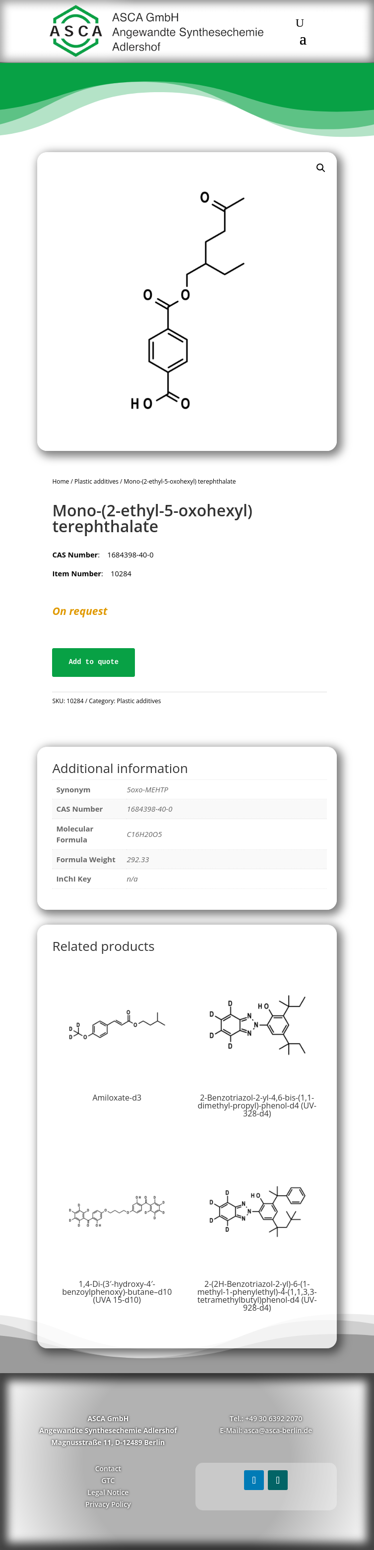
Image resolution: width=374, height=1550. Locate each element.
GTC (108, 1480)
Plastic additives (96, 481)
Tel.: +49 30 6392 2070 (266, 1418)
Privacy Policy (108, 1504)
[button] (321, 168)
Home (60, 481)
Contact (108, 1468)
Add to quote (93, 662)
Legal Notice (107, 1492)
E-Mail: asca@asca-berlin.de (266, 1430)
